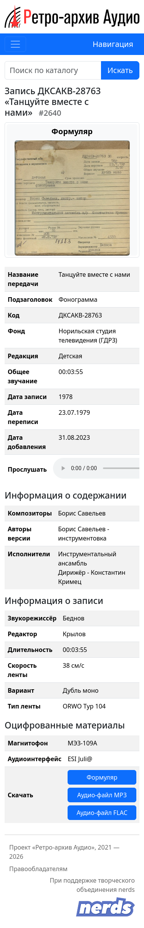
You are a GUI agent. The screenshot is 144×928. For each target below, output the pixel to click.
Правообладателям (38, 869)
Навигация (113, 44)
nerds (126, 889)
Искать (120, 70)
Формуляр (101, 777)
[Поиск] (53, 70)
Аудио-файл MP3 (102, 795)
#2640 (50, 113)
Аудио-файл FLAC (101, 812)
